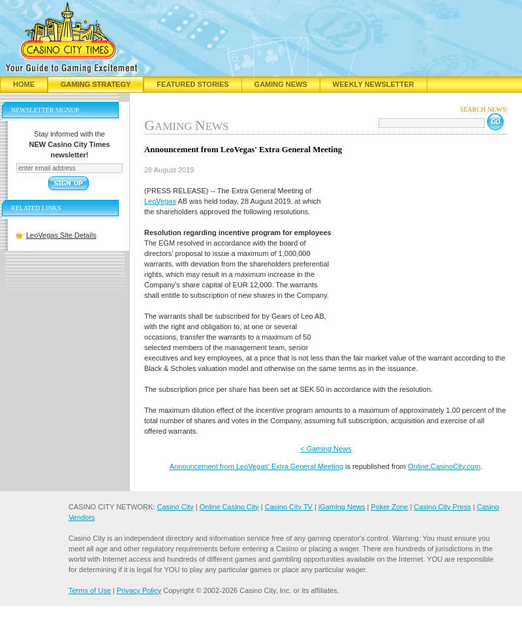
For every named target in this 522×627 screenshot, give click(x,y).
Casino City (175, 507)
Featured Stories (192, 84)
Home (24, 84)
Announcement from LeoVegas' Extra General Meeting (256, 466)
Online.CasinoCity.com (444, 466)
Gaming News (280, 84)
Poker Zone (389, 507)
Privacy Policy (139, 590)
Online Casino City (229, 507)
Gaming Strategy (95, 84)
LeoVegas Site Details (61, 235)
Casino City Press (442, 507)
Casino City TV (289, 507)
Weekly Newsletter (373, 84)
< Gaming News (326, 449)
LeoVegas (160, 201)
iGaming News (341, 507)
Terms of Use (90, 590)
